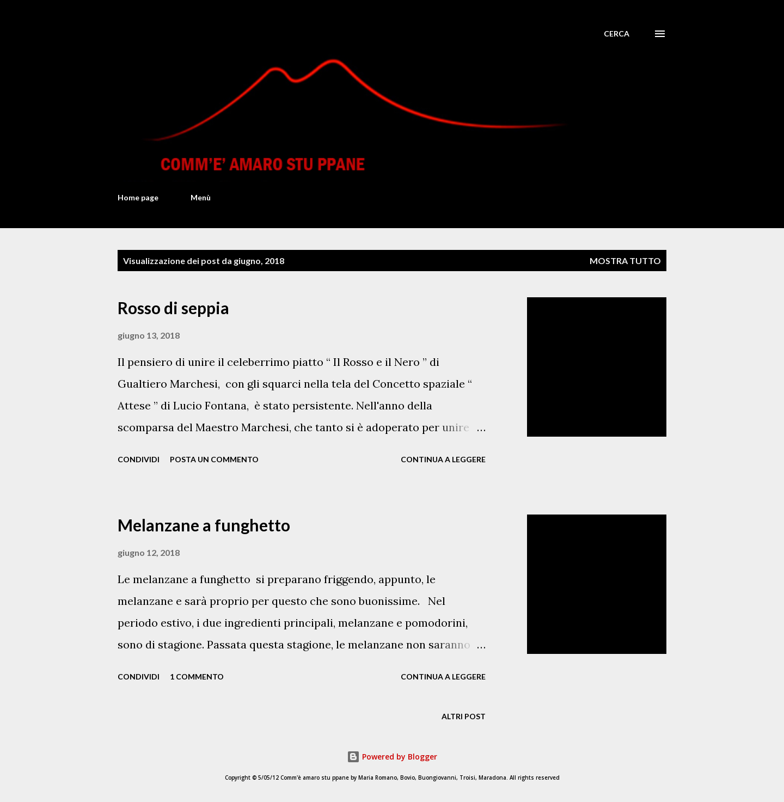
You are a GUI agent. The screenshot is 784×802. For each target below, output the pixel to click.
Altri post (464, 716)
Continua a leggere (443, 459)
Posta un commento (214, 459)
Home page (138, 197)
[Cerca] (616, 34)
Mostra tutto (625, 260)
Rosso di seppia (173, 307)
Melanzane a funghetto (204, 525)
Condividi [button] (139, 459)
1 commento (197, 676)
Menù (201, 197)
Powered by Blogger (392, 756)
